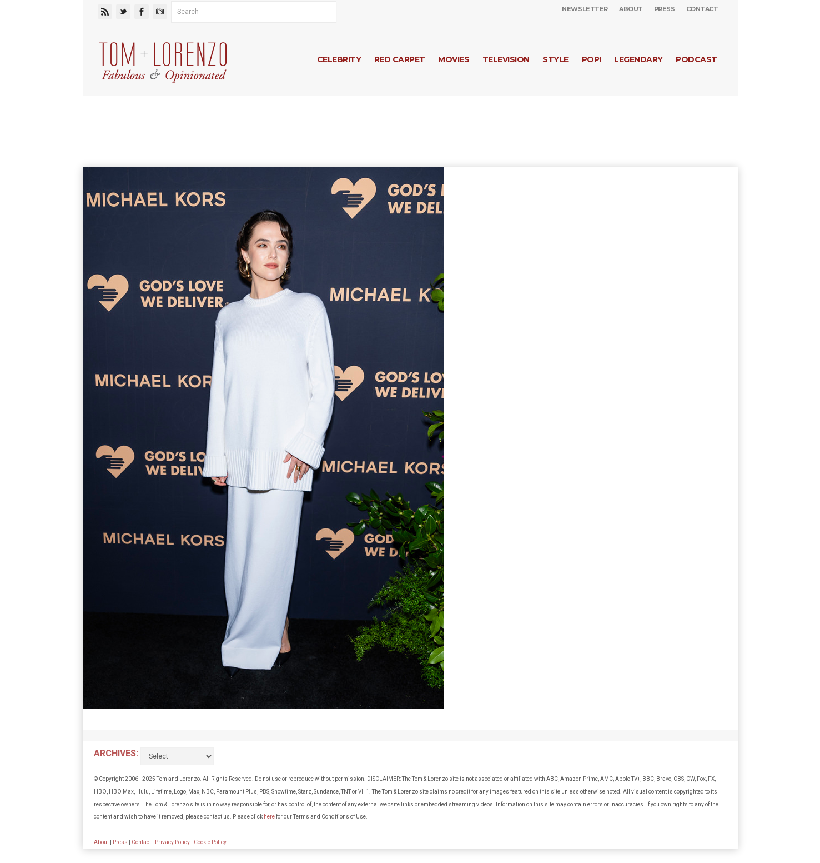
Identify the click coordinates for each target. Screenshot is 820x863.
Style (555, 59)
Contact (702, 9)
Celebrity (339, 59)
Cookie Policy (210, 842)
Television (505, 59)
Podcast (696, 59)
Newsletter (585, 9)
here (269, 817)
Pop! (591, 59)
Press (664, 9)
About (631, 9)
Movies (453, 59)
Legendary (638, 59)
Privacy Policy (172, 842)
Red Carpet (399, 59)
